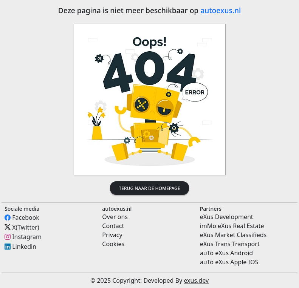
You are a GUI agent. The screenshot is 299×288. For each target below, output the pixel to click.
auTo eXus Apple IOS (229, 262)
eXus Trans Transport (230, 244)
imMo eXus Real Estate (232, 226)
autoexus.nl (220, 10)
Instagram (27, 237)
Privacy (112, 235)
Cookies (113, 244)
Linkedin (24, 246)
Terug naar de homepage (149, 188)
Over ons (115, 217)
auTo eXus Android (226, 253)
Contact (113, 226)
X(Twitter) (25, 227)
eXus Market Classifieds (233, 235)
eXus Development (226, 217)
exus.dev (196, 280)
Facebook (25, 217)
